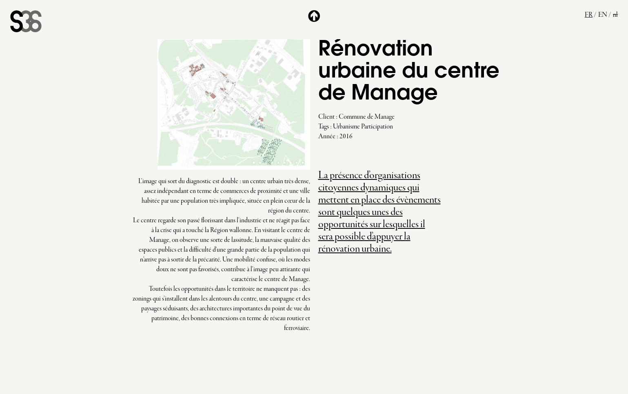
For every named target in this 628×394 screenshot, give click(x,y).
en (602, 15)
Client (326, 117)
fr (588, 15)
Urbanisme (346, 126)
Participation (377, 126)
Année (326, 136)
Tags (323, 126)
